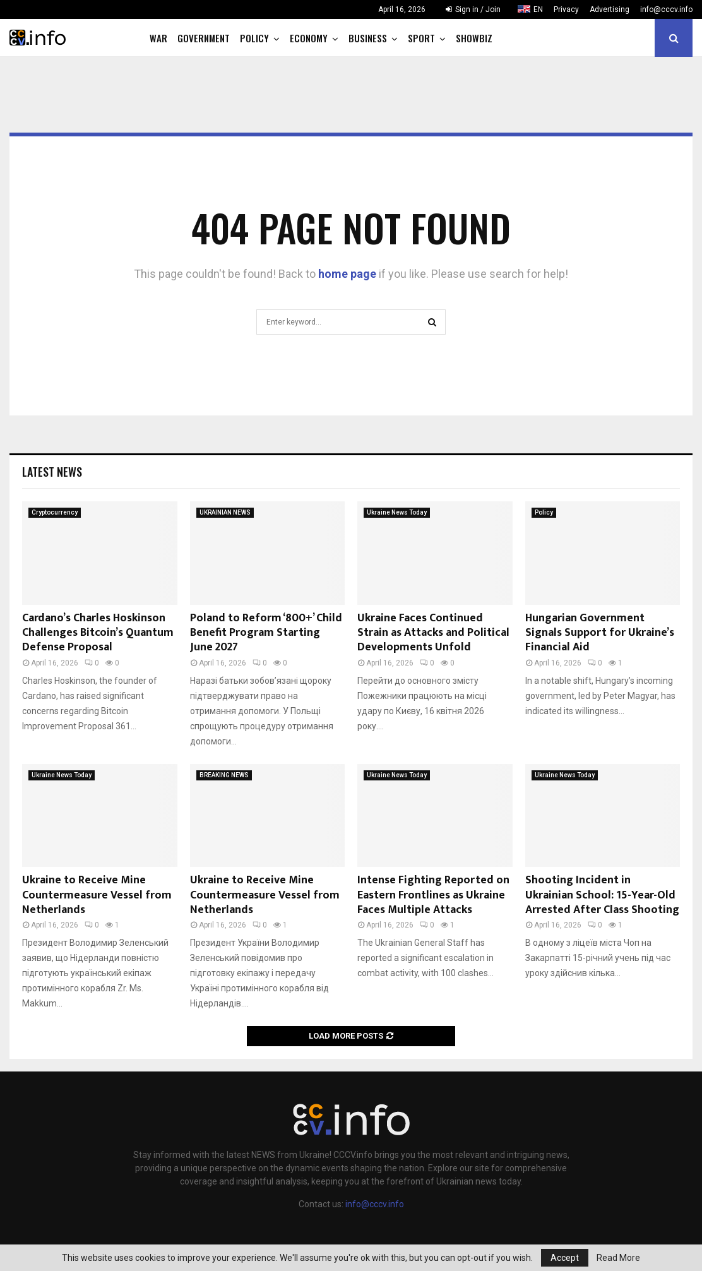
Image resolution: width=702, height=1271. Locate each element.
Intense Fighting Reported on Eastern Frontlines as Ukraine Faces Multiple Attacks (433, 895)
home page (347, 273)
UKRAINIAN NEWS (225, 512)
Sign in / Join (473, 9)
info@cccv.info (666, 9)
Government (203, 38)
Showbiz (474, 38)
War (158, 38)
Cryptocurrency (55, 512)
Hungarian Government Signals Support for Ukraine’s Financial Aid (599, 633)
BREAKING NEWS (224, 775)
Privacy (566, 9)
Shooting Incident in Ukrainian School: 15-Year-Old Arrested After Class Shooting (602, 895)
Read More (618, 1257)
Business (367, 38)
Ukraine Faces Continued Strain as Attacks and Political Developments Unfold (433, 633)
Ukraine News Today (397, 512)
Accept (564, 1258)
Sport (421, 38)
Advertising (609, 9)
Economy (309, 38)
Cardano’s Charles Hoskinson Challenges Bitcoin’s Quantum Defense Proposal (98, 633)
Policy (254, 38)
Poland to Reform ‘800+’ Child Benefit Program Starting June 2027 (266, 633)
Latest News (52, 471)
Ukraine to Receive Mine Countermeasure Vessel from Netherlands (97, 895)
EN (538, 9)
